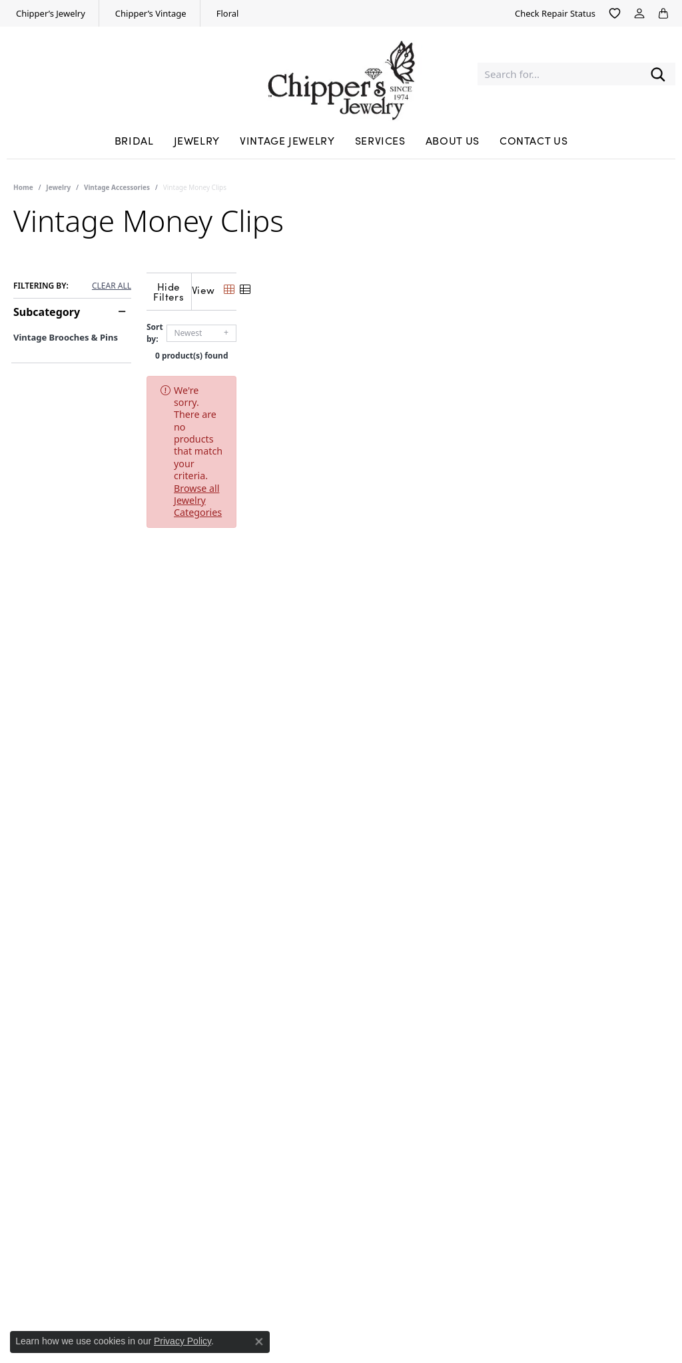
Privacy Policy (182, 1341)
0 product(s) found (407, 345)
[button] (615, 13)
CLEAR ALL (111, 286)
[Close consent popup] (259, 1342)
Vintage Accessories (117, 187)
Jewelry (197, 140)
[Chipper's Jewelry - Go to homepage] (341, 74)
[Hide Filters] (276, 289)
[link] (49, 13)
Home (23, 187)
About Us (453, 140)
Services (380, 140)
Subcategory (46, 312)
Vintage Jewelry (287, 140)
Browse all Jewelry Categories (506, 379)
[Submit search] (658, 74)
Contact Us (533, 140)
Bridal (134, 140)
